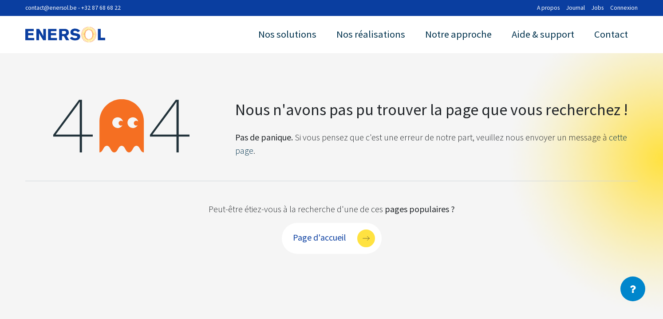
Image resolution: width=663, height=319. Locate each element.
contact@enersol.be (51, 8)
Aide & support (543, 34)
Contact (611, 34)
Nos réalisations (370, 34)
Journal (575, 8)
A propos (548, 8)
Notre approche (458, 34)
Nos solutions (287, 34)
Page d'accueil (319, 236)
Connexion (624, 8)
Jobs (598, 8)
